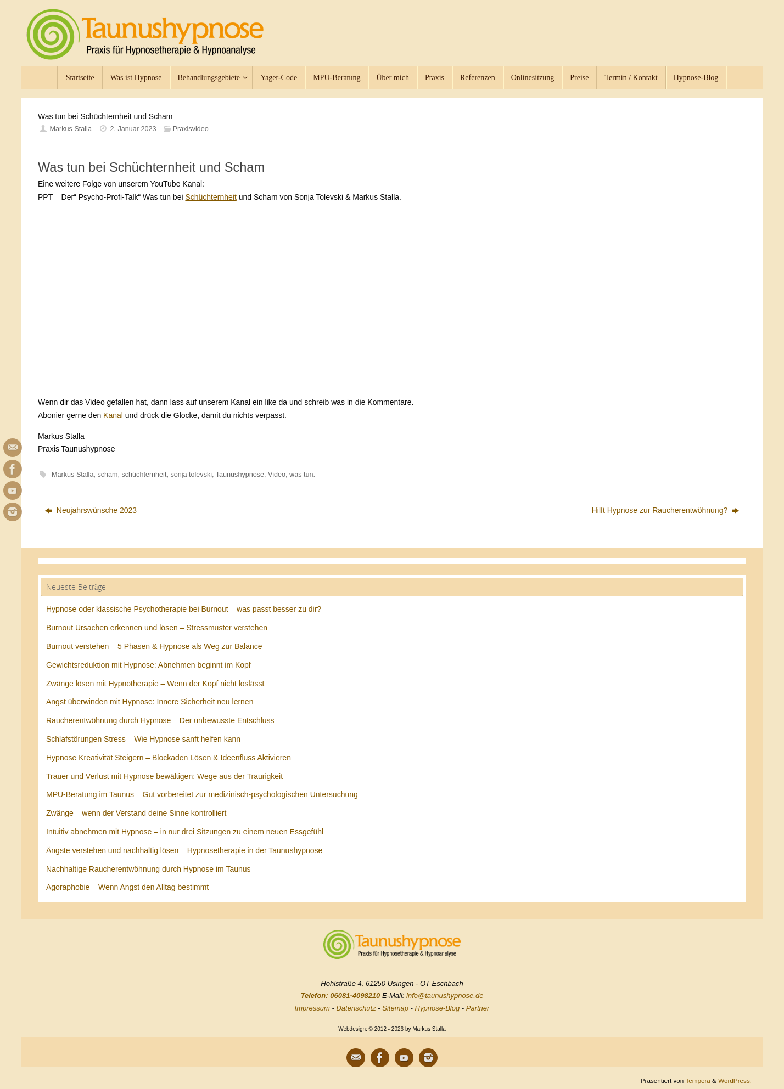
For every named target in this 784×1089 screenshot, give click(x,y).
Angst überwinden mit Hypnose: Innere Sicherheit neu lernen (149, 701)
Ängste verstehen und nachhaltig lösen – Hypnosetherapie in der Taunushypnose (184, 850)
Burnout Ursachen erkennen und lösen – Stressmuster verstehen (156, 627)
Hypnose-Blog (437, 1008)
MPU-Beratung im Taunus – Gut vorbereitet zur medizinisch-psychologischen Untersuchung (202, 794)
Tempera (697, 1080)
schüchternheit (144, 474)
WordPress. (735, 1080)
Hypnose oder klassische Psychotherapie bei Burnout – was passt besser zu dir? (183, 609)
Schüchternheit (210, 197)
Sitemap (395, 1008)
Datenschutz (356, 1008)
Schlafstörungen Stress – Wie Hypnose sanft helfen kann (143, 739)
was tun (301, 474)
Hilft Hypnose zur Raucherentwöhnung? (665, 510)
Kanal (113, 415)
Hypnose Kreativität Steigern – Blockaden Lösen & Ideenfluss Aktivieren (168, 757)
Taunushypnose (240, 474)
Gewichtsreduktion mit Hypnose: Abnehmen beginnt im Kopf (148, 665)
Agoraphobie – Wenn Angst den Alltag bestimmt (127, 887)
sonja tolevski (191, 474)
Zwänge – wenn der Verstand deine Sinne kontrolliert (136, 813)
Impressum (312, 1008)
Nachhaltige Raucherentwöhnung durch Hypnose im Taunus (148, 869)
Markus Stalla (71, 129)
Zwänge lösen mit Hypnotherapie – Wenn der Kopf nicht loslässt (155, 683)
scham (107, 474)
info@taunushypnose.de (444, 995)
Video (276, 474)
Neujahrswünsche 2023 (91, 510)
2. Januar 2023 (133, 129)
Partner (478, 1008)
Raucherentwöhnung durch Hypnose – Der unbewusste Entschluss (160, 720)
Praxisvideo (191, 129)
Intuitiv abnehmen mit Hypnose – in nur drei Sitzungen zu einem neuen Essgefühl (184, 831)
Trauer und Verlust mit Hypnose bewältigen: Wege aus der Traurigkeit (164, 776)
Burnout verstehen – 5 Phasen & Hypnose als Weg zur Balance (154, 646)
